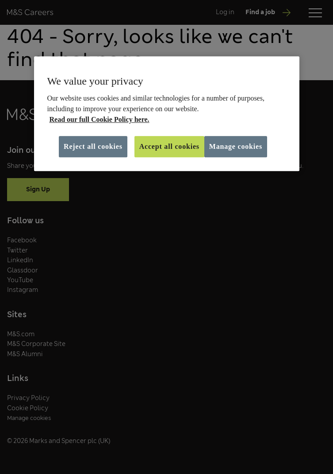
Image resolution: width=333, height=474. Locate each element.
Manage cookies (235, 146)
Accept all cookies (169, 146)
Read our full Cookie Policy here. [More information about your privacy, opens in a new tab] (99, 119)
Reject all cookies (93, 146)
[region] (166, 113)
